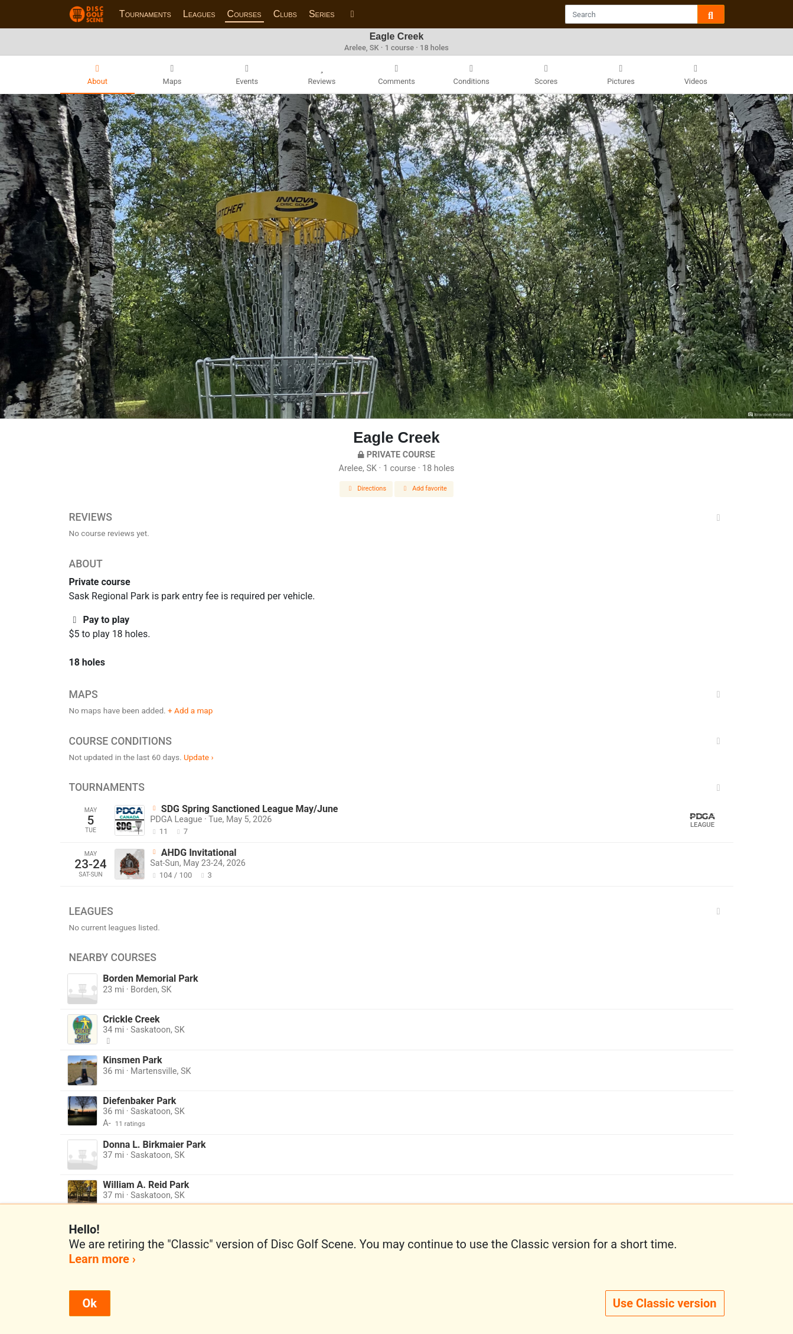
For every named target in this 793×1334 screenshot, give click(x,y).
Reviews (397, 517)
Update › (199, 757)
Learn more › (102, 1259)
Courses (244, 14)
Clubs (285, 14)
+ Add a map (190, 710)
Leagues (199, 14)
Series (322, 14)
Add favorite (424, 488)
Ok (90, 1303)
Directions (366, 488)
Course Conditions (397, 741)
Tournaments (145, 14)
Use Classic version (665, 1303)
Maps (397, 694)
